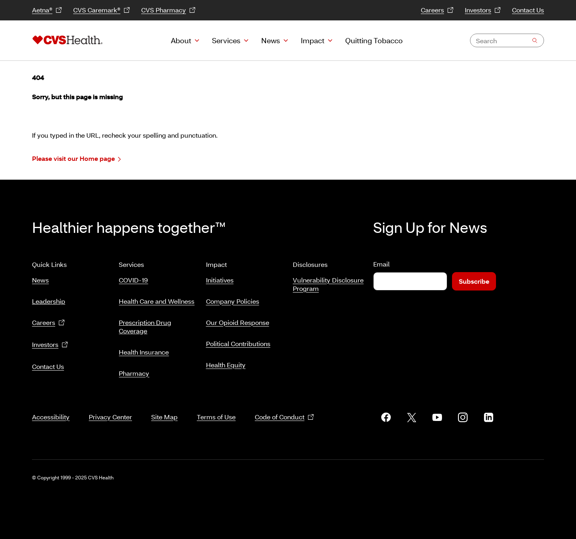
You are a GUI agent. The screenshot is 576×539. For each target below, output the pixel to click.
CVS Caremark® (101, 10)
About (181, 40)
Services (226, 40)
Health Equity (226, 365)
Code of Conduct (284, 417)
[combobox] (507, 40)
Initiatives (220, 280)
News (270, 40)
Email (381, 264)
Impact (312, 40)
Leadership (48, 301)
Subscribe (474, 281)
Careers (437, 10)
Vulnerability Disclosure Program (328, 284)
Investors (483, 10)
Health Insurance (144, 352)
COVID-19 (133, 280)
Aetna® (47, 10)
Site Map (164, 417)
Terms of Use (216, 417)
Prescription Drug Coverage (145, 326)
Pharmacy (134, 373)
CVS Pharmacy (168, 10)
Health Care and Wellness (156, 301)
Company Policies (232, 301)
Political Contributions (238, 343)
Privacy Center (110, 417)
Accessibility (51, 417)
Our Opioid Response (237, 322)
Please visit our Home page (76, 158)
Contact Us (528, 10)
